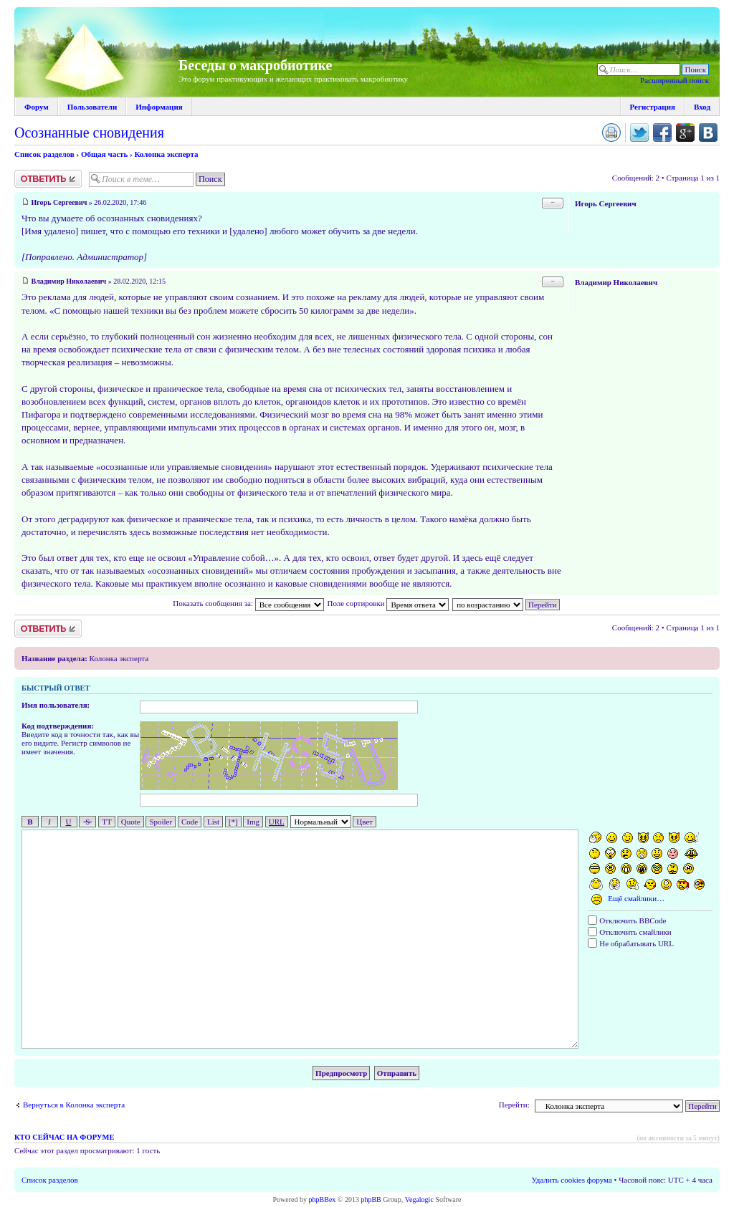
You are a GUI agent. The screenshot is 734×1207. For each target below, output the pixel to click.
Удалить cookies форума (572, 1179)
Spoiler (160, 821)
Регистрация (652, 106)
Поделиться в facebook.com (662, 132)
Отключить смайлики (629, 932)
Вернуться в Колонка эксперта (74, 1104)
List (213, 821)
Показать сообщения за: (248, 603)
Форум (36, 106)
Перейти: (514, 1104)
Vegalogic (419, 1199)
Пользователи (92, 106)
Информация (159, 106)
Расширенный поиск (674, 80)
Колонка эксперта (166, 154)
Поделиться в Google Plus (685, 132)
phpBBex (322, 1199)
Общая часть (104, 154)
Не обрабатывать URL (630, 943)
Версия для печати (611, 132)
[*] (233, 821)
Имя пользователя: (56, 705)
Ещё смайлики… (636, 898)
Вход (702, 106)
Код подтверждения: (58, 725)
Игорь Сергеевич (59, 202)
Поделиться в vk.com (708, 132)
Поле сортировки (388, 603)
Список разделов (44, 154)
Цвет (364, 821)
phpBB (371, 1199)
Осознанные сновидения (89, 132)
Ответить (48, 179)
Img (253, 821)
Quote (130, 821)
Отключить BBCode (627, 920)
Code (189, 821)
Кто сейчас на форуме (64, 1137)
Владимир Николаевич (69, 281)
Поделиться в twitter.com (639, 132)
